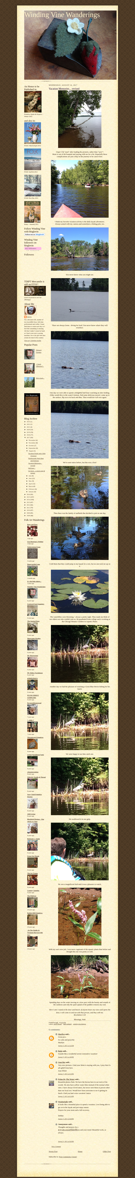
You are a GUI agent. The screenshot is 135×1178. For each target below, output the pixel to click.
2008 (28, 515)
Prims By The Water (66, 1079)
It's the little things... (34, 581)
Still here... (31, 468)
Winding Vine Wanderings (62, 15)
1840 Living (31, 814)
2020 (28, 429)
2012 (28, 505)
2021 (28, 427)
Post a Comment (56, 1146)
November (32, 443)
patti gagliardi (67, 1024)
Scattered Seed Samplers (35, 604)
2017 (28, 437)
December (32, 440)
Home (80, 1151)
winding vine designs (79, 1024)
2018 (28, 435)
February (32, 489)
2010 (28, 510)
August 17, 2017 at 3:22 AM (66, 1045)
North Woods (58, 1024)
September (32, 448)
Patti (29, 317)
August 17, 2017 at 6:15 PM (66, 1074)
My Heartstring (32, 655)
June (30, 478)
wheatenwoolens (33, 772)
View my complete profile (32, 340)
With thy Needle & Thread (36, 777)
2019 (28, 432)
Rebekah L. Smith (33, 839)
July (30, 476)
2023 (28, 421)
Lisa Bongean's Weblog (35, 541)
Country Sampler (33, 890)
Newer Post (53, 1151)
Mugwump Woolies (34, 638)
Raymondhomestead (34, 703)
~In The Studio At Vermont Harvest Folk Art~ (35, 932)
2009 (28, 513)
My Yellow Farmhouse (35, 673)
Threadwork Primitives (35, 737)
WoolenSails (63, 1102)
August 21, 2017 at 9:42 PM (66, 1141)
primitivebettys (32, 678)
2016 (28, 494)
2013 (28, 502)
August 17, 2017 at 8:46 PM (66, 1119)
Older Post (107, 1151)
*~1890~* (30, 720)
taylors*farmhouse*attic (35, 755)
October (31, 445)
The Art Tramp (32, 873)
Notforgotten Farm (33, 547)
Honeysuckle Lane (33, 564)
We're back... (40, 378)
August (31, 451)
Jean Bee (61, 1062)
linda (60, 1051)
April (30, 484)
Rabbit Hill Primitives (35, 913)
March (31, 486)
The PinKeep (31, 896)
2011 (28, 507)
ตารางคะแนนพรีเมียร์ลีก (68, 1130)
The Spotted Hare (33, 621)
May (30, 481)
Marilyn (61, 1034)
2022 (28, 424)
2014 (28, 499)
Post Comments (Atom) (68, 1157)
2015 (28, 497)
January (31, 491)
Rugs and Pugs (32, 524)
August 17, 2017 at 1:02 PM (66, 1057)
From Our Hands (33, 856)
